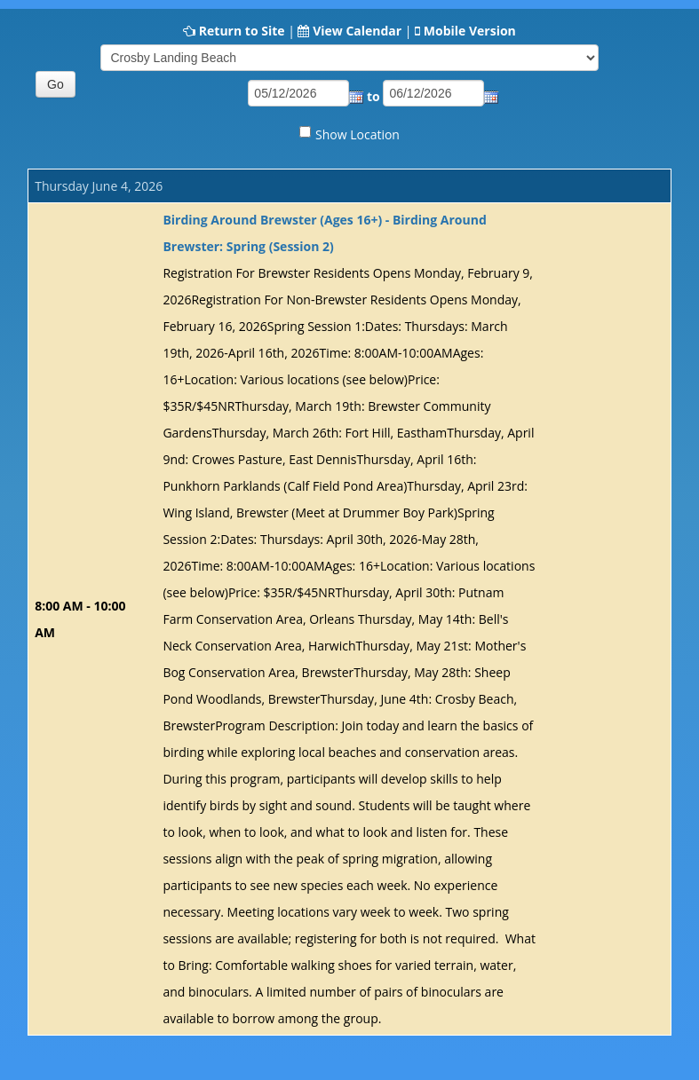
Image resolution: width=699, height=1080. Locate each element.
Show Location (357, 134)
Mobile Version (470, 30)
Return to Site (242, 30)
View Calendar (357, 30)
